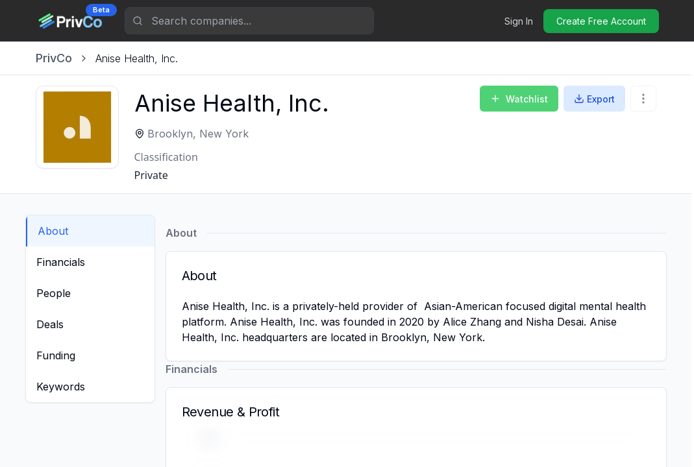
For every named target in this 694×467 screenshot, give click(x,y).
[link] (136, 58)
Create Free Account (601, 21)
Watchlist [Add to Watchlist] (519, 98)
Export (594, 98)
